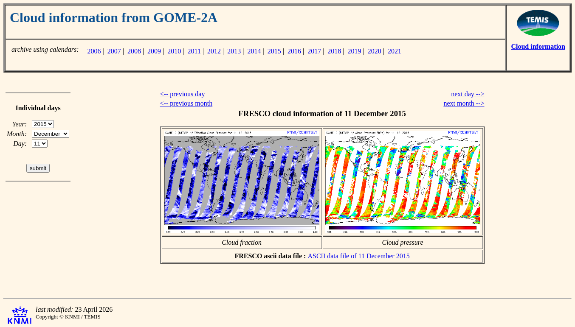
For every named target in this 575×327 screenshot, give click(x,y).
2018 (334, 51)
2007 (114, 51)
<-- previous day (182, 94)
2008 (134, 51)
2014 (254, 51)
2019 (354, 51)
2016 (294, 51)
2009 (154, 51)
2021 (394, 51)
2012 (214, 51)
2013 (234, 51)
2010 (174, 51)
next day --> (467, 94)
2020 (374, 51)
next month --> (463, 103)
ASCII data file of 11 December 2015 (358, 256)
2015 (274, 51)
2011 (194, 51)
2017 (314, 51)
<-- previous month (186, 103)
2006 (94, 51)
